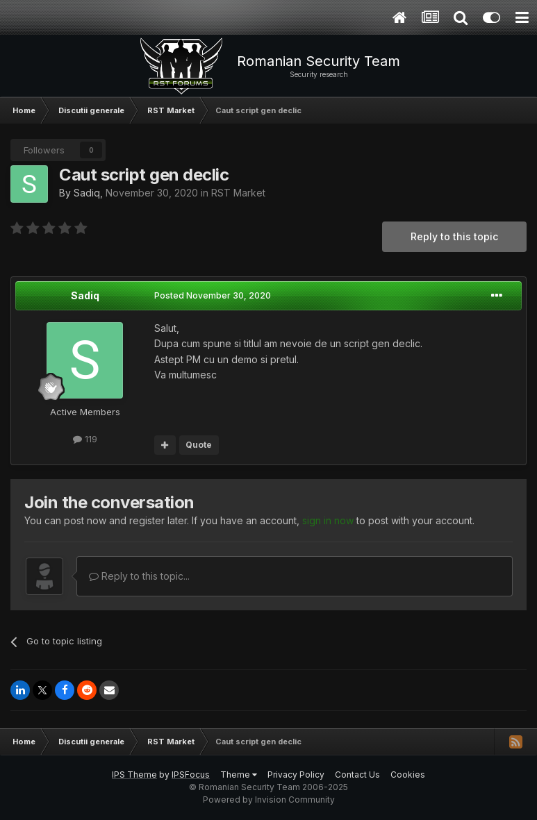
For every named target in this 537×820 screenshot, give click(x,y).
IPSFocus (191, 774)
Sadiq (87, 193)
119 (85, 438)
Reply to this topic (454, 236)
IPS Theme (134, 774)
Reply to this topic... (139, 576)
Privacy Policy (295, 774)
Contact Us (357, 774)
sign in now (328, 520)
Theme (238, 774)
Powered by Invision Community (269, 799)
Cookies (407, 774)
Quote (198, 445)
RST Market (238, 193)
